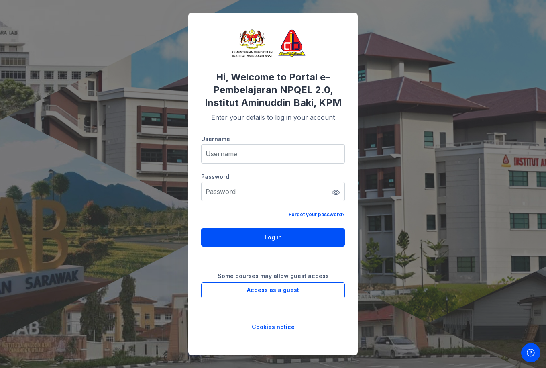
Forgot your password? (317, 214)
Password (215, 176)
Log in (273, 237)
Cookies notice (273, 326)
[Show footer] (530, 352)
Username (215, 138)
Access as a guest (273, 289)
